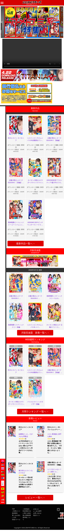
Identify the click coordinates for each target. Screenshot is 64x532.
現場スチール (16, 519)
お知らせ (36, 509)
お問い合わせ (37, 513)
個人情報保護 (27, 515)
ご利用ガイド (16, 511)
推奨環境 (14, 513)
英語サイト (36, 515)
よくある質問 (37, 511)
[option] (32, 22)
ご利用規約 (26, 509)
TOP (13, 509)
